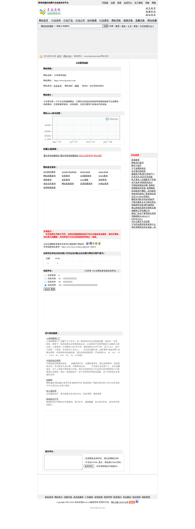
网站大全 (67, 56)
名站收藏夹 (78, 500)
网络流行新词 (137, 162)
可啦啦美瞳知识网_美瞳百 (143, 185)
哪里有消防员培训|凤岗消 (142, 199)
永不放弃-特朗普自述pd (141, 182)
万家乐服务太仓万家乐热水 (143, 202)
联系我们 (117, 500)
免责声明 (108, 500)
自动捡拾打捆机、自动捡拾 (143, 191)
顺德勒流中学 (52, 399)
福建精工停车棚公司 (140, 210)
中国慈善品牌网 (53, 360)
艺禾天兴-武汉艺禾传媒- (142, 177)
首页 (59, 56)
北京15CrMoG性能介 (140, 196)
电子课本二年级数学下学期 (143, 179)
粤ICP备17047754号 (119, 505)
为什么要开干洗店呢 (140, 221)
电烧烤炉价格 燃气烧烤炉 (142, 205)
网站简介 (59, 500)
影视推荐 (135, 160)
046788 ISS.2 (136, 219)
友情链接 (99, 500)
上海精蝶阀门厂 (53, 338)
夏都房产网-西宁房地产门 (142, 174)
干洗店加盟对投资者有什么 (143, 224)
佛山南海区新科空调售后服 (143, 208)
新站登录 (49, 500)
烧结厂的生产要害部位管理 (143, 213)
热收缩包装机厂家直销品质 (143, 193)
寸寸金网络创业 (138, 168)
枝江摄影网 (51, 391)
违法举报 (136, 500)
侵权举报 (146, 500)
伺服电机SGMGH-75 (140, 216)
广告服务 (89, 500)
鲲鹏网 (49, 380)
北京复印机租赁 (138, 171)
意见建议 (127, 500)
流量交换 (68, 500)
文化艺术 (55, 86)
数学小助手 (136, 165)
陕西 (75, 86)
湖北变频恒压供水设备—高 (143, 227)
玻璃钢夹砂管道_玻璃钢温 (143, 188)
